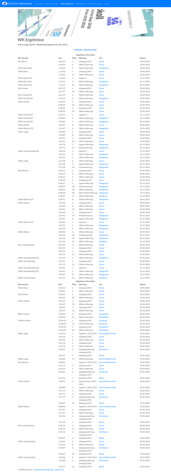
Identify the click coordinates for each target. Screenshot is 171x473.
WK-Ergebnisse (67, 3)
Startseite (39, 3)
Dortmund (103, 349)
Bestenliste (80, 3)
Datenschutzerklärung (43, 469)
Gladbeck (103, 196)
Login (106, 3)
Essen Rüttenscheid (107, 333)
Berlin (101, 355)
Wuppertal (103, 68)
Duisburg (103, 320)
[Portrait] (78, 49)
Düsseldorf (104, 314)
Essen (101, 61)
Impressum (59, 469)
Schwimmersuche (94, 3)
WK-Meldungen (52, 3)
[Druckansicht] (90, 49)
